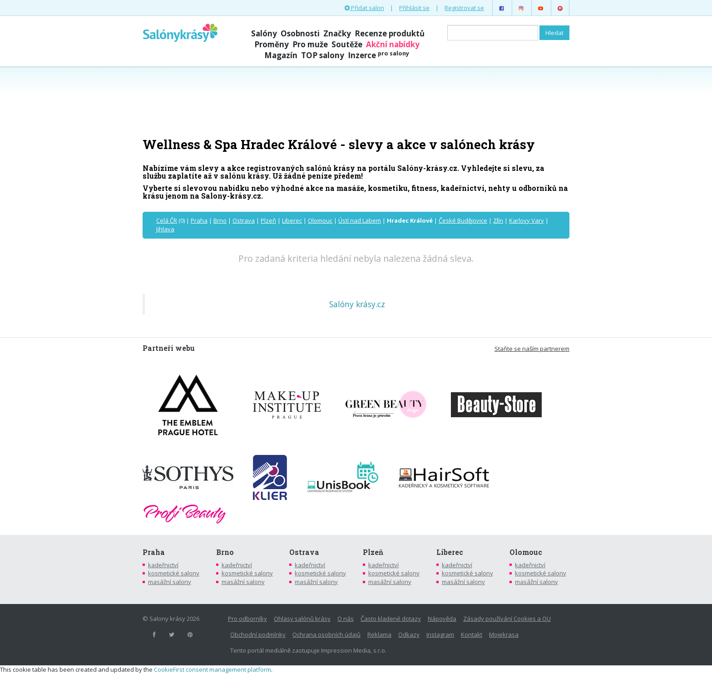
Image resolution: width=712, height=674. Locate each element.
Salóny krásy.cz (357, 304)
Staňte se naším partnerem (531, 348)
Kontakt (471, 634)
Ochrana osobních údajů (326, 634)
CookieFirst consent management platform (212, 669)
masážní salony (169, 582)
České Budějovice (463, 220)
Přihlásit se (414, 8)
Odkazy (409, 634)
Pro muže (310, 44)
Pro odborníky (247, 618)
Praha (199, 220)
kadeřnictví (163, 565)
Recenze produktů (390, 33)
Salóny (264, 33)
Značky (337, 33)
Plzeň (268, 220)
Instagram (440, 634)
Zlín (498, 220)
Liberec (292, 220)
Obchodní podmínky (258, 634)
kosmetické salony (173, 573)
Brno (220, 220)
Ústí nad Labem (359, 220)
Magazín (280, 55)
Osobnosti (300, 33)
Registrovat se (464, 8)
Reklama (379, 634)
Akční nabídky (393, 44)
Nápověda (442, 618)
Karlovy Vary (526, 220)
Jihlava (165, 229)
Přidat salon (364, 8)
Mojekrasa (504, 634)
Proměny (271, 44)
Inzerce (378, 55)
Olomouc (320, 220)
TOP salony (322, 55)
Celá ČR (166, 220)
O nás (345, 618)
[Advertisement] (356, 100)
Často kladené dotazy (391, 618)
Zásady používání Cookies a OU (507, 618)
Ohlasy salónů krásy (302, 618)
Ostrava (243, 220)
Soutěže (346, 44)
